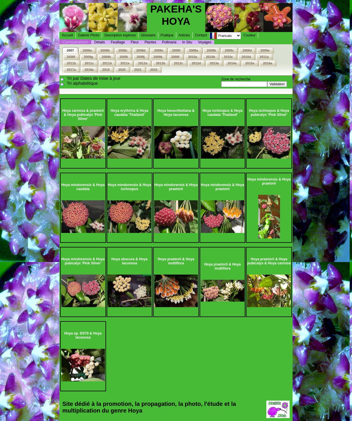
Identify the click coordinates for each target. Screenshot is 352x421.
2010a (192, 57)
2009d (247, 50)
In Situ (187, 42)
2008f (176, 50)
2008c (123, 50)
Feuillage (118, 42)
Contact (201, 35)
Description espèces (120, 35)
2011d (107, 63)
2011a (264, 57)
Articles (184, 35)
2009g (88, 57)
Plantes (150, 42)
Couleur (249, 35)
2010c (228, 57)
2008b (105, 50)
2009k (158, 57)
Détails (99, 42)
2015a (249, 63)
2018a (89, 69)
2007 (70, 50)
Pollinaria (169, 42)
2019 (106, 69)
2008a (87, 50)
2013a (214, 63)
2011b (71, 63)
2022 (154, 69)
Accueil (67, 35)
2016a (267, 63)
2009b (211, 50)
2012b (160, 63)
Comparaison (75, 41)
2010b (210, 57)
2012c (178, 63)
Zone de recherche (236, 79)
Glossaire (148, 35)
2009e (265, 50)
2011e (124, 63)
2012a (142, 63)
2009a (193, 50)
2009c (229, 50)
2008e (158, 50)
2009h (106, 57)
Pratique (167, 35)
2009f (71, 57)
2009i (124, 57)
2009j (141, 57)
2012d (196, 63)
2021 (138, 69)
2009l (175, 57)
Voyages (204, 42)
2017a (71, 69)
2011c (89, 63)
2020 (122, 69)
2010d (246, 57)
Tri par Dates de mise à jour (94, 78)
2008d (141, 50)
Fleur (135, 42)
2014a (232, 63)
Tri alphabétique (82, 83)
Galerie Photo (88, 35)
